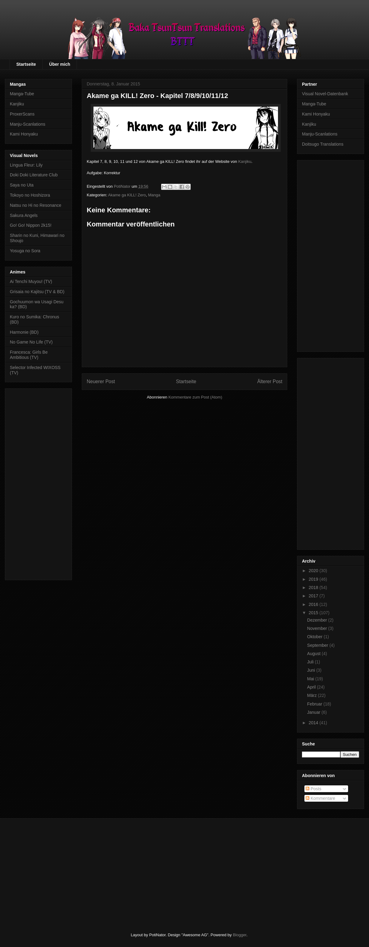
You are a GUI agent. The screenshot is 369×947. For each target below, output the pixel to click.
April (312, 687)
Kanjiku (245, 161)
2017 (314, 595)
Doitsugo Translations (322, 144)
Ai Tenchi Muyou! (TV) (31, 281)
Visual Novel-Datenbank (325, 93)
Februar (315, 703)
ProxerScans (22, 114)
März (312, 695)
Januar (314, 712)
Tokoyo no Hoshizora (30, 195)
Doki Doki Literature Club (34, 174)
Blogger (239, 935)
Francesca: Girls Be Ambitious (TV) (29, 355)
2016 (314, 604)
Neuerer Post (101, 381)
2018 (314, 587)
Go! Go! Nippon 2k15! (30, 225)
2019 (314, 579)
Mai (311, 678)
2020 (314, 570)
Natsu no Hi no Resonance (35, 205)
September (318, 645)
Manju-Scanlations (27, 124)
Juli (311, 661)
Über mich (59, 64)
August (314, 653)
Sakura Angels (24, 215)
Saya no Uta (22, 185)
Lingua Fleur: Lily (26, 165)
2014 (314, 722)
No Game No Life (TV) (31, 342)
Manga (154, 195)
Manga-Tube (22, 93)
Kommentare (320, 798)
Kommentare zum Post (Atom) (195, 397)
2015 (314, 612)
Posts (313, 788)
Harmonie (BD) (24, 332)
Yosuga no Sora (25, 250)
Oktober (315, 636)
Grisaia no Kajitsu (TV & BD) (37, 291)
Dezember (317, 620)
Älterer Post (269, 381)
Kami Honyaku (24, 134)
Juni (311, 670)
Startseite (26, 64)
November (317, 628)
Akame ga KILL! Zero (127, 195)
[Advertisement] (38, 483)
